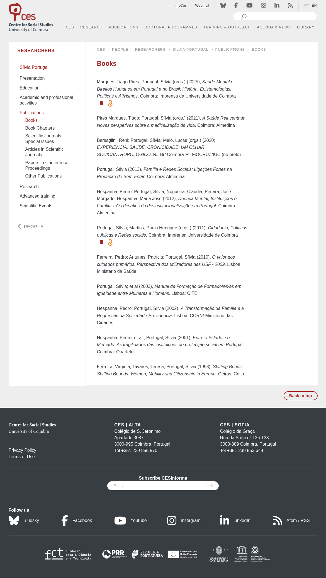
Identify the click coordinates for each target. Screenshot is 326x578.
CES (101, 49)
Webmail (202, 5)
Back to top (300, 395)
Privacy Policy (23, 450)
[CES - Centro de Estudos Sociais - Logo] (31, 16)
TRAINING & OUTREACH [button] (227, 27)
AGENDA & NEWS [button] (274, 27)
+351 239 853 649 (245, 450)
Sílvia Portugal (190, 49)
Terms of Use (22, 456)
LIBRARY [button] (305, 27)
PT (306, 6)
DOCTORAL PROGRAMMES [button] (171, 27)
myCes (181, 5)
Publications (230, 49)
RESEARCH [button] (91, 27)
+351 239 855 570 (139, 450)
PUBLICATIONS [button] (123, 27)
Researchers (150, 49)
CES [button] (70, 27)
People (120, 49)
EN (314, 6)
